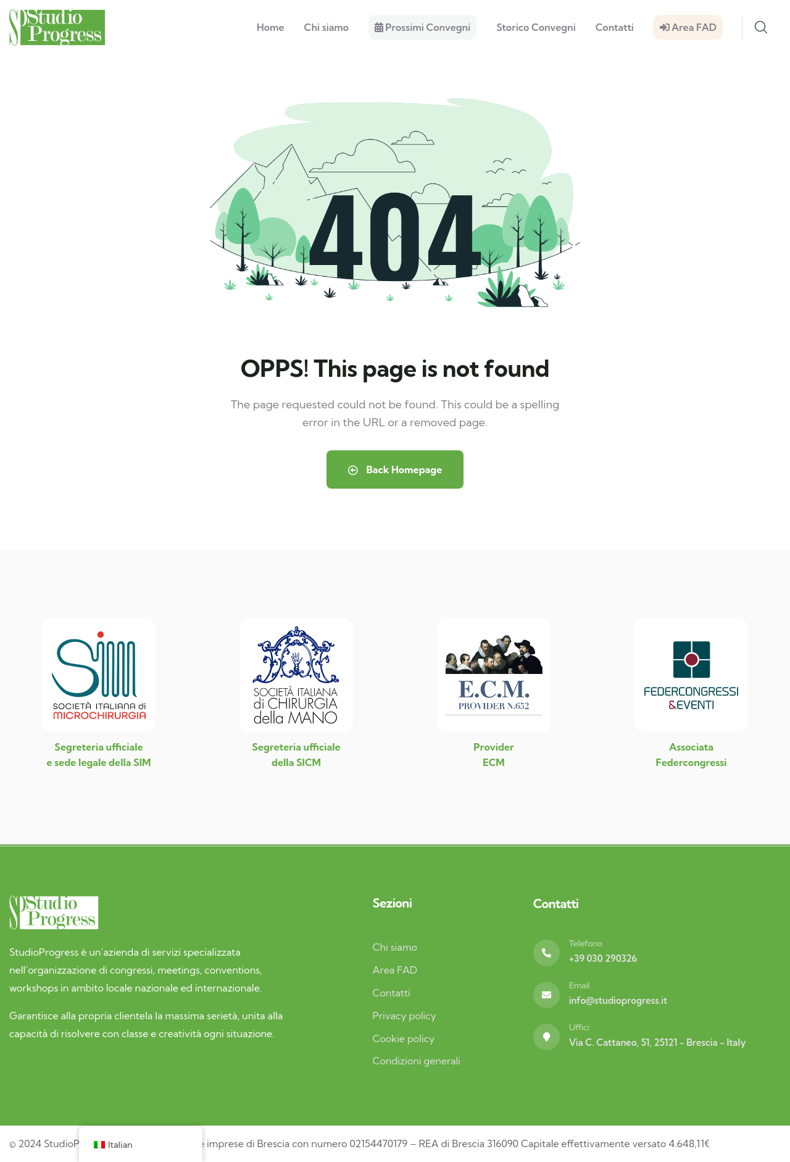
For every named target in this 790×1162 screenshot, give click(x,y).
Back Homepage (395, 469)
